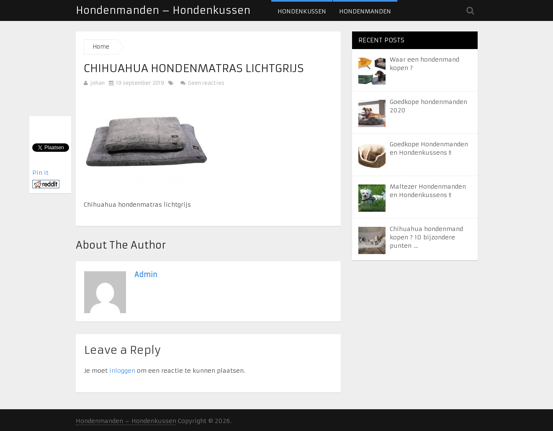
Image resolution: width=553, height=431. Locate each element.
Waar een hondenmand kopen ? (424, 64)
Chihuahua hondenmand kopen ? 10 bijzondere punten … (426, 237)
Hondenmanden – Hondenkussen (163, 10)
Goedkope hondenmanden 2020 (428, 106)
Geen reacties (202, 83)
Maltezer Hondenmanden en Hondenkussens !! (428, 191)
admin (145, 274)
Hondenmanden (365, 11)
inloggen (122, 370)
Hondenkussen (302, 11)
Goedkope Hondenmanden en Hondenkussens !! (429, 148)
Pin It (40, 173)
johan (97, 83)
